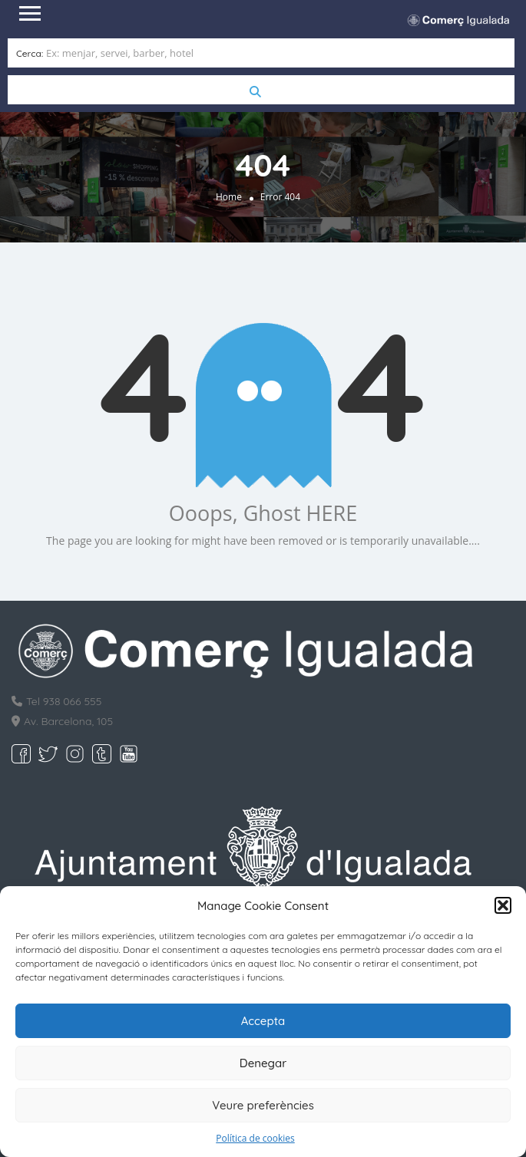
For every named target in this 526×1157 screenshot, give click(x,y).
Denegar (263, 1063)
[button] (503, 905)
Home (229, 196)
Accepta (263, 1021)
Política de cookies (255, 1138)
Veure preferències (263, 1105)
